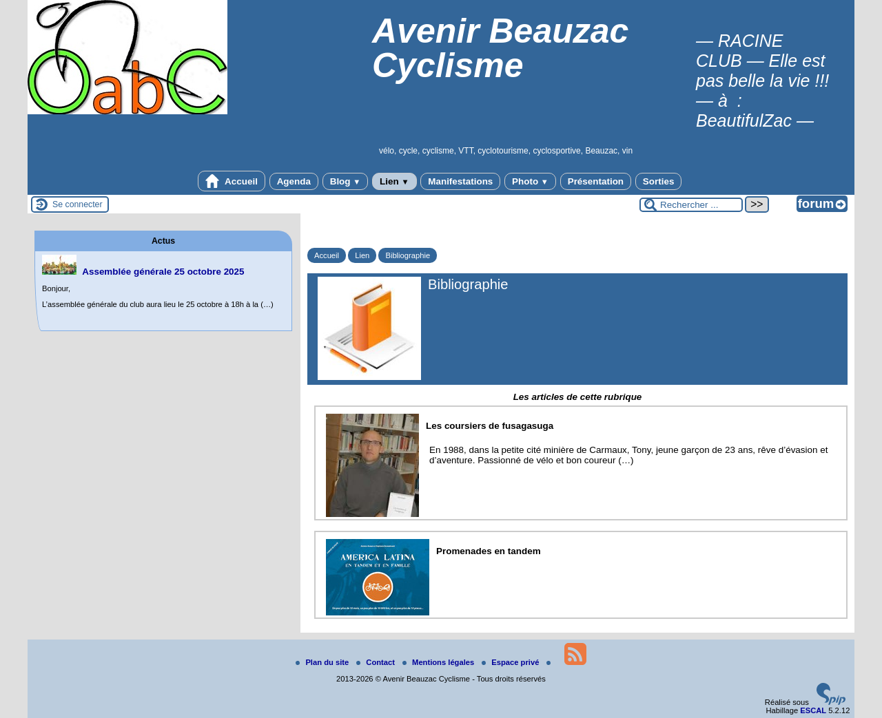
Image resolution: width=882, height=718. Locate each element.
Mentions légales (439, 662)
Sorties (659, 181)
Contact (376, 662)
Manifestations (460, 181)
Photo (530, 181)
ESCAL (813, 710)
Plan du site (323, 662)
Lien (394, 181)
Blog (345, 181)
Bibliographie (407, 255)
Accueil (231, 181)
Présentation (596, 181)
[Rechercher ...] (691, 205)
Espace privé (511, 662)
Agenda (294, 181)
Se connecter (77, 204)
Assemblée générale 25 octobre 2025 (163, 271)
